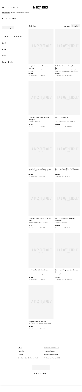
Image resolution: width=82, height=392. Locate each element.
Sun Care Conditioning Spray (38, 270)
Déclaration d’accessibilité (52, 358)
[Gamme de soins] (14, 62)
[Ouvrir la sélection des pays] (67, 7)
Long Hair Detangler (62, 117)
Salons (20, 348)
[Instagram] (47, 367)
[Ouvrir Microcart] (78, 7)
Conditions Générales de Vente (28, 358)
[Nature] (14, 55)
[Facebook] (35, 367)
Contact (20, 354)
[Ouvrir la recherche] (68, 389)
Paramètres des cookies (51, 354)
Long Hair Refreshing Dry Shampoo (67, 169)
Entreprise (21, 351)
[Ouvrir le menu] (41, 389)
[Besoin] (14, 43)
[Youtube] (41, 367)
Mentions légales (49, 351)
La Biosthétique (6, 12)
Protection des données (51, 348)
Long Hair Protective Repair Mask (40, 169)
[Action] (14, 49)
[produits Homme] (15, 36)
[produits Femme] (2, 36)
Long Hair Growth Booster (37, 321)
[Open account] (73, 7)
